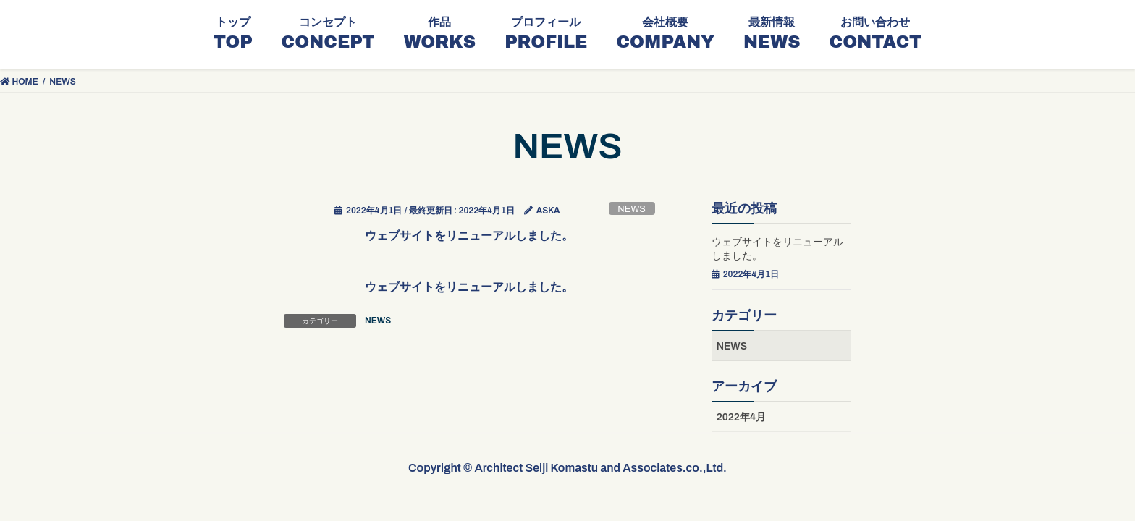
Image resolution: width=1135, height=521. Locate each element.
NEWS (631, 209)
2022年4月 (741, 417)
